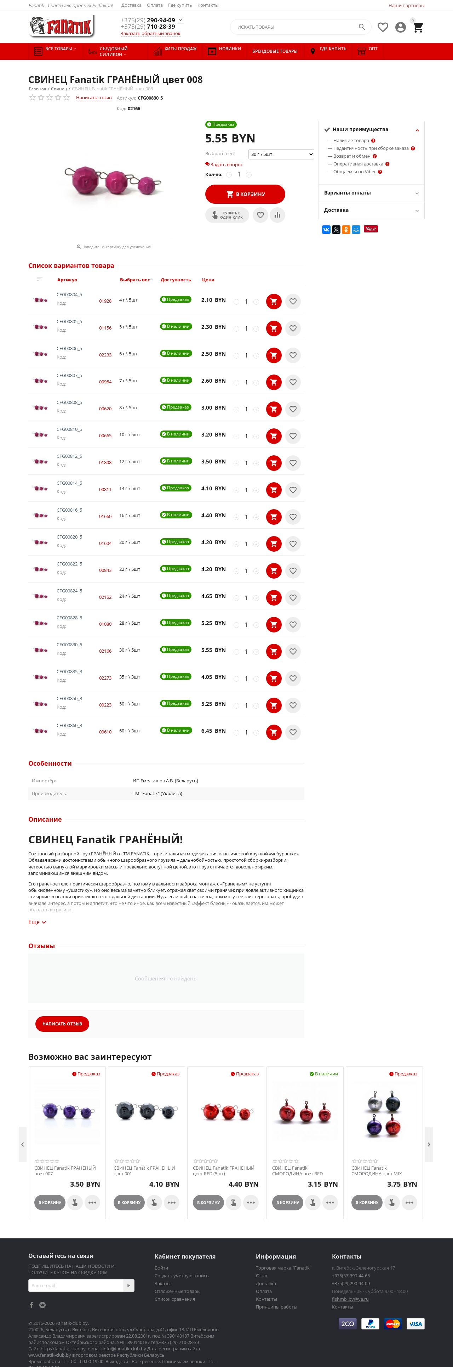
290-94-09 (148, 20)
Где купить (180, 5)
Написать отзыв (93, 97)
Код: (121, 108)
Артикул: (126, 98)
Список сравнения (175, 1269)
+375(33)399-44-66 (351, 1245)
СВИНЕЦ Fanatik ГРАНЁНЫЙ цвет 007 (65, 1140)
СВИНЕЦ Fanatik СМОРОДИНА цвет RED (297, 1140)
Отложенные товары (178, 1261)
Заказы (163, 1253)
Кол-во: (214, 174)
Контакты (208, 5)
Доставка (131, 5)
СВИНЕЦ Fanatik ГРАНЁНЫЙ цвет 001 (144, 1140)
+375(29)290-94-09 (351, 1253)
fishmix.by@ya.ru (350, 1269)
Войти (161, 1237)
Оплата (155, 5)
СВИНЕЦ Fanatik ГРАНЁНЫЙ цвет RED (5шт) (223, 1140)
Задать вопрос (224, 164)
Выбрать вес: (219, 153)
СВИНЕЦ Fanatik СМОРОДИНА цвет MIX (376, 1140)
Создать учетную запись (182, 1245)
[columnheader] (84, 279)
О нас (262, 1245)
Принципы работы (276, 1276)
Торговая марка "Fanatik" (283, 1237)
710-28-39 (148, 27)
